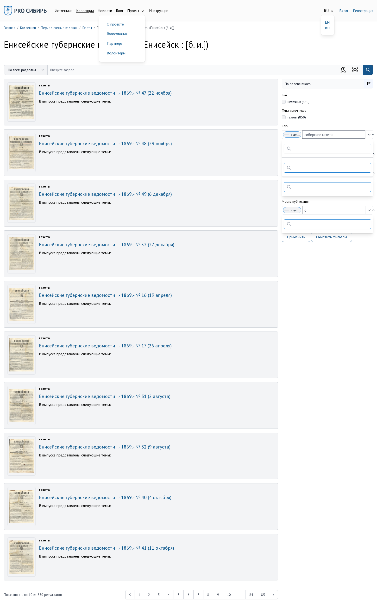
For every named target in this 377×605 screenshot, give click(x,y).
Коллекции (85, 10)
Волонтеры (116, 53)
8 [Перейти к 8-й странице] (208, 594)
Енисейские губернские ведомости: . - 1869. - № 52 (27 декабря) (106, 244)
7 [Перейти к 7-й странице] (198, 594)
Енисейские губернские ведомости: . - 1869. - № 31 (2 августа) (104, 396)
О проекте (115, 24)
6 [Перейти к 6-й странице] (188, 594)
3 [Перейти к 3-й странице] (159, 594)
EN (327, 22)
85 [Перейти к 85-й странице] (263, 594)
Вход (343, 10)
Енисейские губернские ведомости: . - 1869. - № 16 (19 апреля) (105, 295)
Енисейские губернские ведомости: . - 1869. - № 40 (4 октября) (105, 497)
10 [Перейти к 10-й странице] (229, 594)
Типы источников (294, 110)
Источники (63, 10)
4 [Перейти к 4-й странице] (169, 594)
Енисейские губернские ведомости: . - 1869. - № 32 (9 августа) (104, 447)
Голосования (117, 33)
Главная (9, 28)
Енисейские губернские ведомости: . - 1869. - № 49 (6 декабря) (105, 194)
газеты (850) (297, 117)
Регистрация (363, 10)
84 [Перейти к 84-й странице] (251, 594)
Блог (119, 10)
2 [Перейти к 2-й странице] (149, 594)
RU (327, 28)
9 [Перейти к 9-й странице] (218, 594)
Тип (284, 95)
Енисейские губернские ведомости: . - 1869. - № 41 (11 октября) (106, 548)
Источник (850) (298, 102)
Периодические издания (59, 28)
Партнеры (115, 43)
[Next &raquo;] (273, 594)
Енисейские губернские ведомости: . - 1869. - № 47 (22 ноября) (105, 93)
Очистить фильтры (331, 236)
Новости (105, 10)
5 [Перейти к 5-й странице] (179, 594)
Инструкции (158, 10)
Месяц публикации (295, 201)
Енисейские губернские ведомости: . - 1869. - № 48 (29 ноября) (105, 143)
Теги (285, 126)
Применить (296, 236)
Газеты (87, 28)
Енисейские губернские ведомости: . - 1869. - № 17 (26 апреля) (105, 346)
